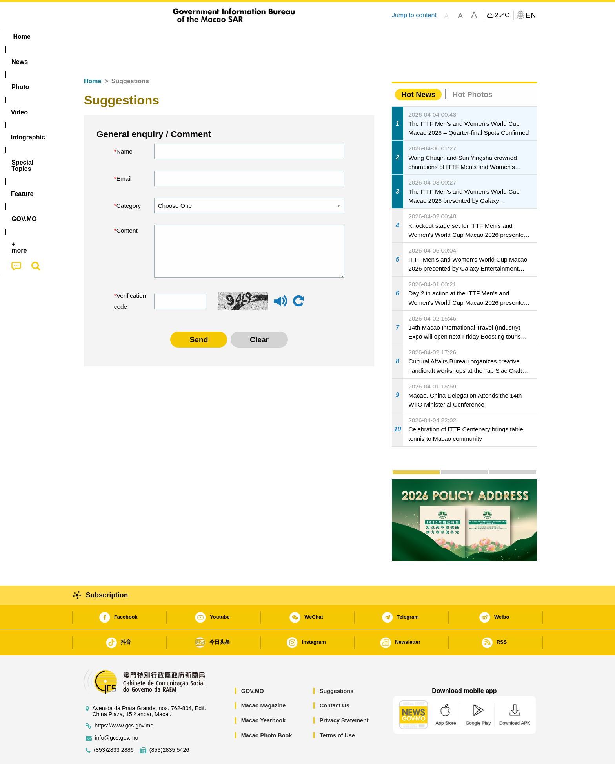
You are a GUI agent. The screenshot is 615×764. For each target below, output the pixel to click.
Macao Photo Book (266, 711)
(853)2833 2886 (114, 726)
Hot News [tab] (418, 70)
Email (124, 154)
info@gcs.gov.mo (116, 714)
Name (124, 127)
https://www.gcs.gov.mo (124, 702)
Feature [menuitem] (338, 36)
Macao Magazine (263, 681)
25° (502, 15)
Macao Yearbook (263, 696)
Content (127, 206)
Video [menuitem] (194, 36)
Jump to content (414, 15)
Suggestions (336, 667)
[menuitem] (127, 36)
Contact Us (334, 681)
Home (92, 57)
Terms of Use (337, 711)
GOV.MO (252, 667)
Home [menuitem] (94, 36)
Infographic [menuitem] (235, 36)
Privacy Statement (344, 696)
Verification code (128, 277)
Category (128, 181)
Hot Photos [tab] (472, 70)
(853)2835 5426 (169, 726)
